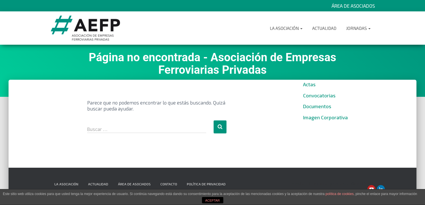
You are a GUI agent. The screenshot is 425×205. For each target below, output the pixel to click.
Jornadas (358, 28)
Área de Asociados (353, 6)
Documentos (317, 106)
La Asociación (286, 28)
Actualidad (324, 28)
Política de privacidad (206, 184)
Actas (309, 84)
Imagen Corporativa (325, 117)
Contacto (168, 184)
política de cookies (340, 194)
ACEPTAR (212, 200)
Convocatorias (319, 95)
